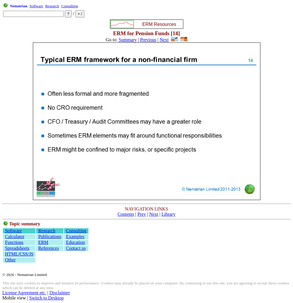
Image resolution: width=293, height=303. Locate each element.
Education (75, 242)
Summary (128, 39)
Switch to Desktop (46, 297)
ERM (43, 242)
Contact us (76, 248)
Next (163, 39)
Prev (141, 214)
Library (168, 214)
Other (10, 259)
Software (36, 6)
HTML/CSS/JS (19, 254)
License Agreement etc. (24, 292)
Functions (14, 242)
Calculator (14, 236)
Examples (75, 236)
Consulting (69, 6)
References (48, 248)
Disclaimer (59, 292)
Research (52, 6)
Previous (148, 39)
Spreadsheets (17, 248)
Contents (126, 214)
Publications (49, 236)
